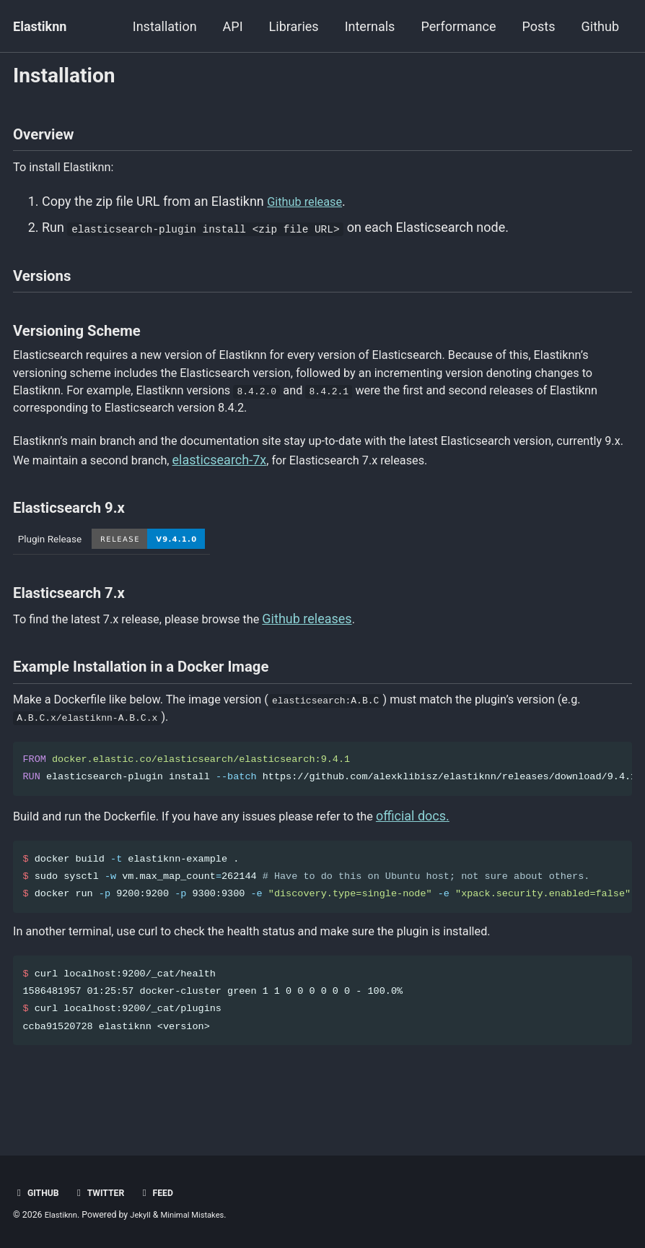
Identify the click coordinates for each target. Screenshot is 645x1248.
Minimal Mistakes (201, 1215)
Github (600, 26)
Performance (458, 26)
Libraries (294, 26)
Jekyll (145, 1215)
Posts (539, 26)
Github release (308, 211)
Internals (370, 26)
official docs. (451, 853)
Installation (165, 26)
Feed (165, 1193)
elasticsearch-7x (313, 486)
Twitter (104, 1193)
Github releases (334, 644)
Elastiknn (39, 26)
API (233, 26)
